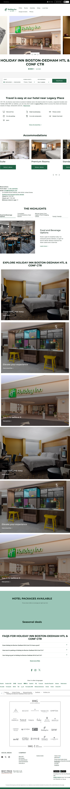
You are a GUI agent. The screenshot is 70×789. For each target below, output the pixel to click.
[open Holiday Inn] (46, 692)
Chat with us (22, 763)
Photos (31, 11)
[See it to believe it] (7, 421)
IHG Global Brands (23, 759)
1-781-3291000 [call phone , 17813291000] (13, 188)
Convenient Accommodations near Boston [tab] (24, 215)
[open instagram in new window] (34, 670)
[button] (66, 2)
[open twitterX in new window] (39, 670)
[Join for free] (58, 2)
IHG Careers (22, 758)
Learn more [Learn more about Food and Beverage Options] (43, 246)
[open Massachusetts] (27, 692)
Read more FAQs (35, 661)
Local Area (45, 8)
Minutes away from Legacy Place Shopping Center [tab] (42, 215)
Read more (26, 105)
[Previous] (32, 54)
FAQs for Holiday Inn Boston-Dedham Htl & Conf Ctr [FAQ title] (35, 637)
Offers (20, 8)
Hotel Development (23, 761)
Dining (38, 8)
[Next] (38, 54)
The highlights (35, 208)
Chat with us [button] (6, 1)
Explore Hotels (40, 755)
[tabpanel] (35, 237)
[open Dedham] (37, 692)
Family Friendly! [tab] (57, 216)
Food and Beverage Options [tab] (6, 215)
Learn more (57, 777)
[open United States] (16, 692)
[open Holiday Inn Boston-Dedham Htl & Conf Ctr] (19, 694)
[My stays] (50, 2)
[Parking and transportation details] (13, 194)
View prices (59, 80)
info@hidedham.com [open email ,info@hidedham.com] (10, 190)
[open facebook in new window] (31, 670)
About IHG (21, 756)
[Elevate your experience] (8, 368)
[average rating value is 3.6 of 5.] (33, 69)
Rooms (26, 8)
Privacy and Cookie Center (60, 759)
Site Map (56, 763)
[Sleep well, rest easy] (7, 316)
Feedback (56, 765)
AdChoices (57, 757)
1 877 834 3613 (17, 772)
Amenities (32, 8)
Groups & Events (23, 11)
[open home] (2, 693)
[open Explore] (7, 692)
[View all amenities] (35, 125)
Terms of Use (57, 755)
